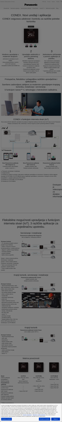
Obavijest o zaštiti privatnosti (39, 414)
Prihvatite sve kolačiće (45, 419)
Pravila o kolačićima (27, 414)
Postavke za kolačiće (6, 419)
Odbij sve (56, 419)
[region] (31, 412)
